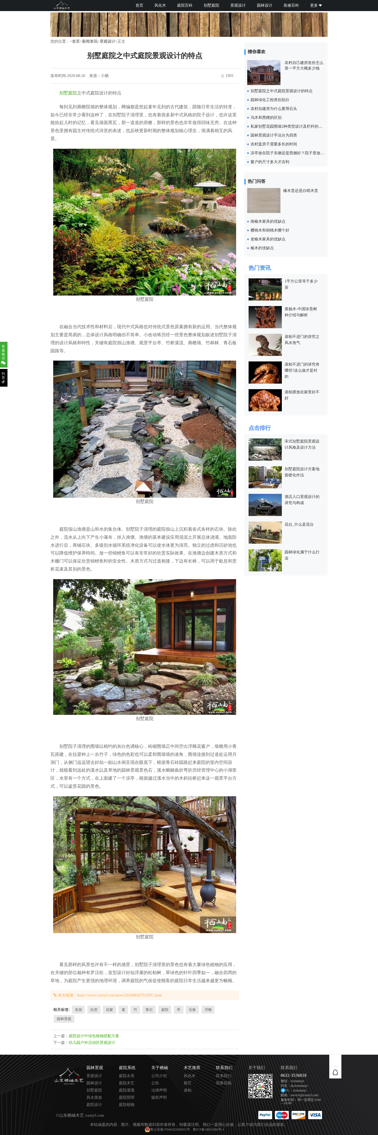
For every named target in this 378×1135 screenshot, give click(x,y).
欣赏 (94, 1010)
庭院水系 (126, 1076)
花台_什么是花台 (299, 524)
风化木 (160, 5)
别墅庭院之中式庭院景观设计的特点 (282, 91)
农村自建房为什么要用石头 (274, 109)
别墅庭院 (211, 5)
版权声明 (159, 1098)
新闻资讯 (90, 41)
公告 (155, 1083)
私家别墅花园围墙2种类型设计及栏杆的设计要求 (292, 126)
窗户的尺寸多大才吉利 (270, 162)
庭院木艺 (126, 1083)
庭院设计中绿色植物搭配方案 (94, 1036)
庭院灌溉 (126, 1090)
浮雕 (208, 1010)
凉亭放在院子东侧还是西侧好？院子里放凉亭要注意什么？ (301, 153)
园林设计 (264, 5)
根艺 (187, 1083)
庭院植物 (126, 1105)
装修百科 (291, 5)
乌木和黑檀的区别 (266, 117)
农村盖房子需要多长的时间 (274, 144)
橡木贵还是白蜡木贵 (300, 191)
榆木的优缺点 (262, 248)
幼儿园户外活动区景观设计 (92, 1043)
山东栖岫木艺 (71, 1115)
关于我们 (256, 1068)
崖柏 (187, 1090)
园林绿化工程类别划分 (270, 100)
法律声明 (159, 1090)
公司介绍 (159, 1076)
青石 (149, 1010)
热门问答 (256, 181)
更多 (316, 5)
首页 (139, 5)
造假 (78, 1010)
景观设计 (238, 5)
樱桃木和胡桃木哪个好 (270, 230)
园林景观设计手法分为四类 (274, 135)
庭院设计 (94, 1105)
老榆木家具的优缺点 (268, 239)
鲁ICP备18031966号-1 (208, 1129)
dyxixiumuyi (299, 1085)
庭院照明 (126, 1098)
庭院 (164, 1010)
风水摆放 (94, 1098)
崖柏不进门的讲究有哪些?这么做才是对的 (302, 370)
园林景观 (64, 1019)
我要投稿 (223, 1083)
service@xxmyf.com (304, 1095)
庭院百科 (185, 5)
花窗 (109, 1010)
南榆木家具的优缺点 (268, 221)
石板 (192, 1010)
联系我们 (223, 1076)
